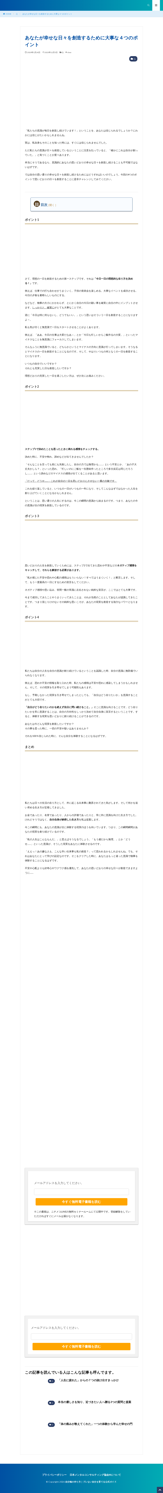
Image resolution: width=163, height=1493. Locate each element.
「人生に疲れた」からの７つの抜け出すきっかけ (88, 1380)
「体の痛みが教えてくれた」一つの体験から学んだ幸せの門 (95, 1424)
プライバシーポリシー (54, 1474)
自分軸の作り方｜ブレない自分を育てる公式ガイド (90, 1481)
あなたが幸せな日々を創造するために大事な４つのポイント (47, 14)
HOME (8, 14)
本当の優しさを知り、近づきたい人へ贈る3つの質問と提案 (94, 1402)
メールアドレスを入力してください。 (59, 1183)
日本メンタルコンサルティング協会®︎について (95, 1474)
